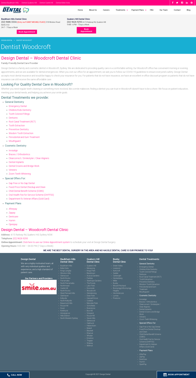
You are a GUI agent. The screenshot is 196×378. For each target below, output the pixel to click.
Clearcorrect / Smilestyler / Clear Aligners (29, 158)
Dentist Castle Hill (46, 3)
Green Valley (118, 266)
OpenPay (142, 364)
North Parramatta (67, 283)
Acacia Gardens (93, 276)
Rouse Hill (64, 306)
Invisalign (13, 150)
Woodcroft (91, 291)
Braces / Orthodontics (19, 154)
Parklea (90, 278)
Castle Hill (64, 288)
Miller (115, 281)
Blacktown (91, 273)
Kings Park (91, 271)
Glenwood (64, 276)
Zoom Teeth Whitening (20, 173)
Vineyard (90, 313)
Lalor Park (91, 286)
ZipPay (142, 357)
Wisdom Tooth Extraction (21, 133)
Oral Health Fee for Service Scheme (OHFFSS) (31, 194)
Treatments (120, 10)
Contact (177, 10)
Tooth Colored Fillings (19, 114)
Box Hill (90, 311)
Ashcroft (116, 271)
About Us (93, 10)
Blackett (90, 331)
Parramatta (64, 281)
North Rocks (65, 278)
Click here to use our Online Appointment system (46, 242)
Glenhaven (64, 296)
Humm (12, 220)
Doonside (90, 288)
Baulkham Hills (66, 266)
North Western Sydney (69, 318)
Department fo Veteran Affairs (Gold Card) (29, 198)
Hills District (65, 316)
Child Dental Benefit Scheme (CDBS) (26, 191)
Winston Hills (65, 273)
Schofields (91, 306)
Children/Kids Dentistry (20, 110)
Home (80, 10)
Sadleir (115, 273)
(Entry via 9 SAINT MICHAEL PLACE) (31, 22)
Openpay (13, 224)
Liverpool (116, 268)
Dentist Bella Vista (63, 3)
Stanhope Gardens (94, 281)
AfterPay (142, 354)
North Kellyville (66, 301)
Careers (106, 10)
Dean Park (91, 296)
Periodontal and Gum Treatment (24, 137)
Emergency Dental (18, 106)
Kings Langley (65, 271)
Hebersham (91, 326)
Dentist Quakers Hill (29, 3)
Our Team (164, 10)
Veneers (13, 170)
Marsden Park (92, 303)
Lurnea (115, 296)
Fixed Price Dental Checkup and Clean (27, 187)
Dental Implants (16, 162)
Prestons (116, 298)
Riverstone (91, 308)
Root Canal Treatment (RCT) (22, 121)
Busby (115, 283)
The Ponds (91, 283)
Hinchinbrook (118, 293)
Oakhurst (90, 323)
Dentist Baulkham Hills (10, 3)
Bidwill (89, 328)
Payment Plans (138, 10)
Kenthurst (64, 311)
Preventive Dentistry (19, 129)
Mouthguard (14, 141)
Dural (62, 308)
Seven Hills (91, 318)
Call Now (14, 375)
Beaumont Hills (66, 303)
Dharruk (90, 333)
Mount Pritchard (119, 286)
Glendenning (91, 293)
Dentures (13, 117)
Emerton (90, 338)
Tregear (90, 341)
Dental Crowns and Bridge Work (24, 166)
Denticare (13, 216)
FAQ (151, 10)
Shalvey (90, 343)
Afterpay (13, 208)
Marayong (91, 268)
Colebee (90, 301)
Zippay (12, 212)
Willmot (90, 346)
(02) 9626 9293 (74, 22)
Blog (188, 10)
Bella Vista (64, 268)
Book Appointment (176, 374)
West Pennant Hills (67, 293)
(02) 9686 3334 (8, 22)
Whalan (90, 336)
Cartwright (117, 276)
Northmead (64, 286)
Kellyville (63, 298)
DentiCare (143, 359)
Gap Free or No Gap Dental (22, 183)
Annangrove (65, 313)
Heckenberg (117, 278)
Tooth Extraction (17, 125)
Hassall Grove (92, 298)
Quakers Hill (91, 266)
